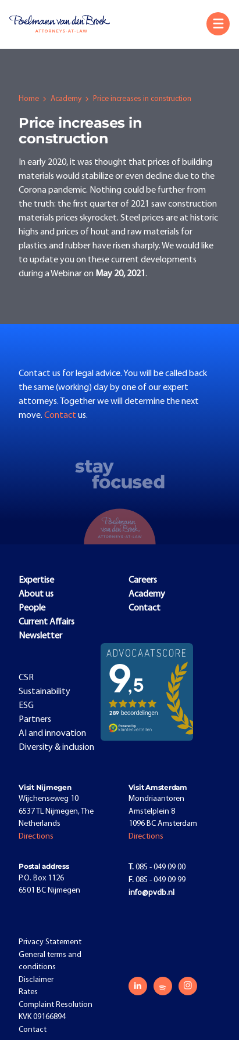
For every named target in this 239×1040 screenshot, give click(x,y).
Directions (36, 836)
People (32, 608)
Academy (66, 99)
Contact (61, 415)
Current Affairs (46, 622)
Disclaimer (36, 980)
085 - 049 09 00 (157, 867)
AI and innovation (52, 733)
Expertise (36, 580)
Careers (143, 580)
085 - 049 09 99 (157, 880)
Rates (28, 992)
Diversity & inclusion (56, 747)
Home (29, 99)
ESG (26, 705)
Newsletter (40, 636)
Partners (35, 719)
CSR (26, 677)
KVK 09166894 (42, 1017)
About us (36, 594)
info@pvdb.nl (151, 893)
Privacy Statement (50, 942)
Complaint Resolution (55, 1005)
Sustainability (44, 691)
